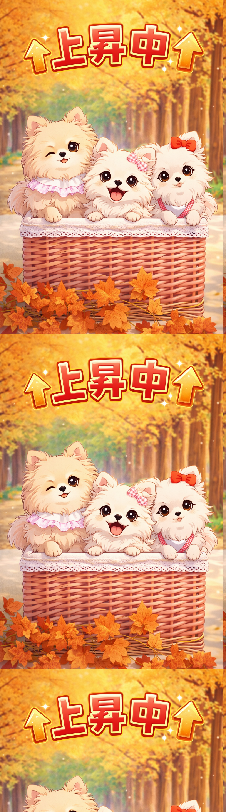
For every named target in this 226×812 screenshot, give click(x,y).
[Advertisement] (113, 105)
